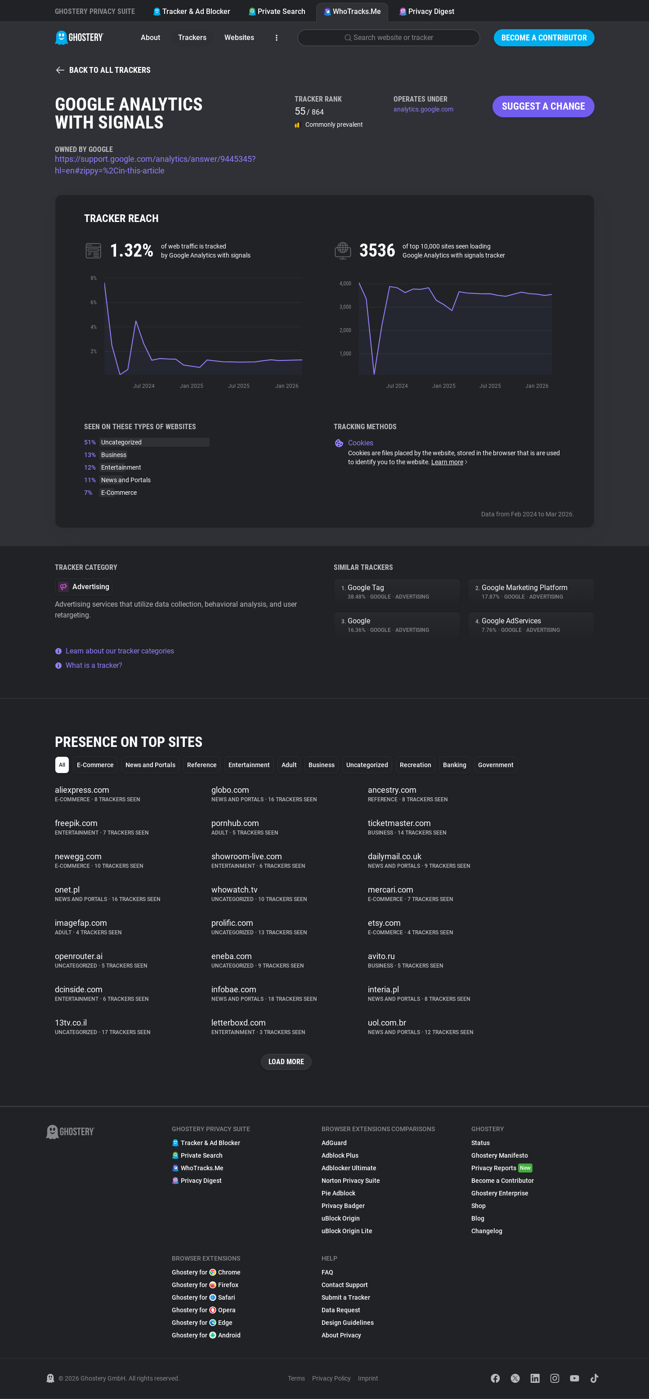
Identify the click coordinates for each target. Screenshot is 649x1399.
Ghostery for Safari (203, 1298)
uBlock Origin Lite (347, 1231)
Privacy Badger (343, 1206)
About (150, 37)
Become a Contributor (544, 37)
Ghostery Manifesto (499, 1156)
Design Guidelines (348, 1323)
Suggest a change (543, 106)
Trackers (192, 37)
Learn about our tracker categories (114, 651)
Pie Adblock (338, 1194)
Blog (477, 1219)
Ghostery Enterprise (499, 1194)
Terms (296, 1379)
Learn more (450, 462)
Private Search (276, 11)
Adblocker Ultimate (349, 1168)
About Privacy (341, 1336)
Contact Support (345, 1285)
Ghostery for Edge (202, 1323)
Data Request (341, 1311)
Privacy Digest (426, 11)
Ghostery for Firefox (205, 1285)
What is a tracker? (88, 665)
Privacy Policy (331, 1379)
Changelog (486, 1231)
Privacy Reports (502, 1168)
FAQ (327, 1273)
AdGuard (334, 1143)
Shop (478, 1206)
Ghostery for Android (206, 1336)
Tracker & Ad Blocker (191, 11)
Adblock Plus (340, 1156)
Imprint (368, 1379)
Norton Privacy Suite (351, 1181)
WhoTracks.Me (352, 11)
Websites (239, 37)
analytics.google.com (423, 109)
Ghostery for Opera (204, 1311)
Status (480, 1143)
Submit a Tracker (346, 1298)
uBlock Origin (341, 1219)
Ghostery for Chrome (206, 1273)
